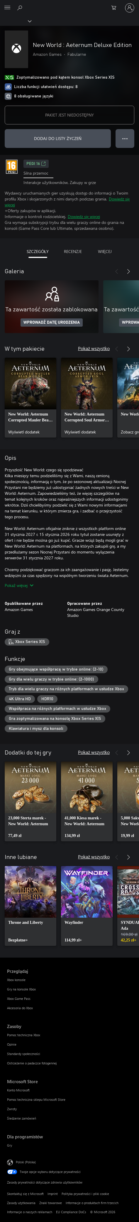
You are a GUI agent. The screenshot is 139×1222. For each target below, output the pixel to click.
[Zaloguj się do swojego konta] (130, 8)
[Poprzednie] (117, 271)
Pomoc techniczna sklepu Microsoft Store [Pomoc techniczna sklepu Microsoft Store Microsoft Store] (36, 1099)
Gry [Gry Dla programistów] (9, 1145)
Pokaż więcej (19, 585)
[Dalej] (128, 271)
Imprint (53, 1194)
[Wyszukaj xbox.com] (21, 7)
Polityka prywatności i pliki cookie (85, 1194)
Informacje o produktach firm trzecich (92, 1203)
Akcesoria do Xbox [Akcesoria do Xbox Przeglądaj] (20, 1008)
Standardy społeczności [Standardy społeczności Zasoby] (23, 1054)
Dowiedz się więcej (84, 216)
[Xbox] (15, 21)
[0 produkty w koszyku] (116, 8)
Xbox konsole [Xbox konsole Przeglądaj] (16, 980)
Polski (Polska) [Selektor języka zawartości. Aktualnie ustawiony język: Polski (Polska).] (26, 1162)
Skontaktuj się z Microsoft (25, 1194)
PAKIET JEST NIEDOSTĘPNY (69, 115)
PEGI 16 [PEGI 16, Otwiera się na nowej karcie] (36, 163)
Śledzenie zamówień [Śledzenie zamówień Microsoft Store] (21, 1118)
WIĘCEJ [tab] (105, 251)
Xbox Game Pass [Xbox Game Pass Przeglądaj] (18, 998)
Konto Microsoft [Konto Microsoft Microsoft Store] (18, 1090)
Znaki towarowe (50, 1203)
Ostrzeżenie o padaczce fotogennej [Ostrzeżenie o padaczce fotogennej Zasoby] (32, 1063)
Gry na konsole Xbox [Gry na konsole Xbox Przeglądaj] (21, 989)
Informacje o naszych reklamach (29, 1212)
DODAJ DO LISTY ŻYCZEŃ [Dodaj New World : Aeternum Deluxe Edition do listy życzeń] (58, 138)
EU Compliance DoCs (71, 1212)
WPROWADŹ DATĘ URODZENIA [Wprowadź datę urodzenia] (51, 322)
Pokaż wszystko (94, 348)
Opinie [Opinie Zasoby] (11, 1044)
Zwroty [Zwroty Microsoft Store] (12, 1109)
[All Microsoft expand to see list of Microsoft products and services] (7, 8)
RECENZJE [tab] (73, 251)
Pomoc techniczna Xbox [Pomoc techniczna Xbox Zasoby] (23, 1035)
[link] (30, 398)
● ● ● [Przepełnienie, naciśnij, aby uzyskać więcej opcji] (125, 138)
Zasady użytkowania (21, 1203)
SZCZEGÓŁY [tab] (38, 251)
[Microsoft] (69, 4)
